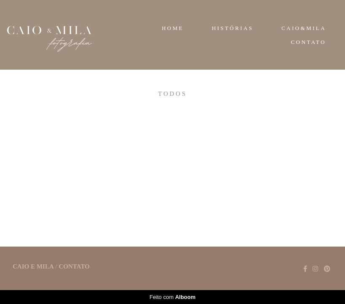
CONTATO (308, 42)
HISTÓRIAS (232, 28)
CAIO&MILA (303, 28)
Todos (172, 94)
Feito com (172, 297)
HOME (173, 28)
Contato (74, 266)
